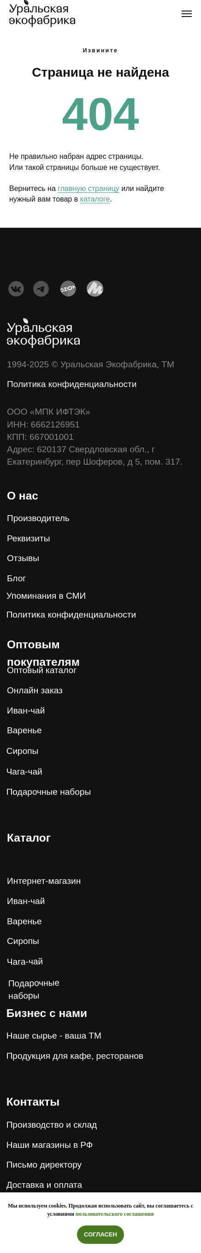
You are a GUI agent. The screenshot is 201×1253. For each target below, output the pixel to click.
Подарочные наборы (48, 792)
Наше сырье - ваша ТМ (53, 1035)
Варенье (24, 921)
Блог (16, 578)
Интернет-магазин (44, 881)
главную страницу (88, 188)
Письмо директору (44, 1164)
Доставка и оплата (44, 1185)
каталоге (95, 199)
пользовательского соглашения (115, 1214)
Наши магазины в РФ (49, 1145)
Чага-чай (25, 962)
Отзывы (23, 558)
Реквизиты (28, 538)
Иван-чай (26, 901)
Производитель (38, 518)
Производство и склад (51, 1124)
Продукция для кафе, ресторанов (74, 1056)
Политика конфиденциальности (71, 384)
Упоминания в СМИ (46, 596)
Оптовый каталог (42, 670)
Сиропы (23, 941)
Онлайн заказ (35, 690)
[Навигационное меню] (187, 14)
